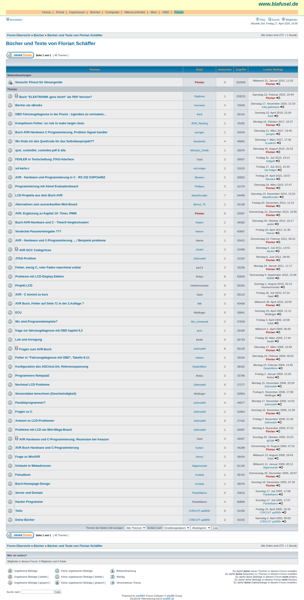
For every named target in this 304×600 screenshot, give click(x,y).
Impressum (77, 12)
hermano (199, 105)
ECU (18, 312)
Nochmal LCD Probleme (32, 384)
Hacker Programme (29, 501)
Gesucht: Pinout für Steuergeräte (38, 82)
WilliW (270, 278)
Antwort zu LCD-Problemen (34, 420)
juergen (199, 132)
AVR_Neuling (199, 123)
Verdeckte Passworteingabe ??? (38, 231)
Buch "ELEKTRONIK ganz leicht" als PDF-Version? (55, 97)
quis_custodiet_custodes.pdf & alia (40, 150)
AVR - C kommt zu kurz (31, 294)
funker (199, 447)
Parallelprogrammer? (30, 402)
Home (46, 12)
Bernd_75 (199, 204)
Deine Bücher (25, 520)
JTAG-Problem (25, 258)
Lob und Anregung (28, 339)
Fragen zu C (23, 411)
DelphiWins (200, 366)
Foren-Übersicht (18, 35)
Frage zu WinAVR (27, 456)
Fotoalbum (23, 474)
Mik (199, 303)
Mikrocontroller (135, 12)
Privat (60, 12)
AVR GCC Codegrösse (35, 250)
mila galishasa (270, 106)
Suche (274, 19)
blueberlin (199, 141)
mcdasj (199, 474)
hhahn (199, 222)
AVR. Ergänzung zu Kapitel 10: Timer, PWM (45, 213)
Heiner (199, 231)
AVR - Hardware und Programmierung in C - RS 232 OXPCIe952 (60, 177)
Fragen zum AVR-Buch (35, 349)
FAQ (260, 19)
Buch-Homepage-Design (32, 483)
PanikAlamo (199, 492)
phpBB (139, 595)
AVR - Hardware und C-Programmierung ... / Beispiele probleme (60, 240)
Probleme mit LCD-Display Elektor (39, 276)
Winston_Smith (199, 150)
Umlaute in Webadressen (33, 465)
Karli (199, 114)
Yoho (19, 510)
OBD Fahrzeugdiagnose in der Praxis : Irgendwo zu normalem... (60, 114)
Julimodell (199, 258)
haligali (270, 160)
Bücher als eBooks (28, 105)
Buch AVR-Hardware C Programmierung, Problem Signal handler (61, 132)
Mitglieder (290, 19)
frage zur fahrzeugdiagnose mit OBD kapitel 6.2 (49, 330)
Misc (154, 12)
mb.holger (199, 168)
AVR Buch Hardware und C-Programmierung (47, 447)
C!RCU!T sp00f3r (199, 510)
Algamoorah (199, 465)
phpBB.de (168, 598)
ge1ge (270, 440)
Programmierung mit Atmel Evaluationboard (46, 186)
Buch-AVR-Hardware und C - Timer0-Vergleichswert (52, 222)
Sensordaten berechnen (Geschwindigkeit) (45, 393)
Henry (199, 456)
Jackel (200, 249)
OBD (165, 12)
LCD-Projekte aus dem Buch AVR (38, 195)
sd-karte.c (22, 168)
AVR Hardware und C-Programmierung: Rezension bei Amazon (64, 439)
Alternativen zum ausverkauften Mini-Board (46, 204)
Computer (112, 12)
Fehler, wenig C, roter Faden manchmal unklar (48, 267)
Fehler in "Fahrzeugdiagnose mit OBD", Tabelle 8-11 (52, 357)
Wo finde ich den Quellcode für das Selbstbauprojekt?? (54, 141)
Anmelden (14, 19)
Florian (199, 82)
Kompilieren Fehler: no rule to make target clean (49, 123)
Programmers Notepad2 (32, 375)
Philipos (199, 186)
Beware (199, 177)
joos (199, 330)
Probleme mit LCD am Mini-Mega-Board (43, 429)
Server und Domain (29, 492)
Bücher (95, 12)
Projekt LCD (23, 285)
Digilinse (199, 96)
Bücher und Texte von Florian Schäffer (75, 35)
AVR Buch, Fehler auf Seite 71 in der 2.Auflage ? (49, 303)
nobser (199, 357)
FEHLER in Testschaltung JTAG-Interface (44, 159)
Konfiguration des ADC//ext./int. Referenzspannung (51, 366)
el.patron (270, 142)
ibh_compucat (199, 321)
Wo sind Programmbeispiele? (36, 321)
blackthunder (199, 195)
